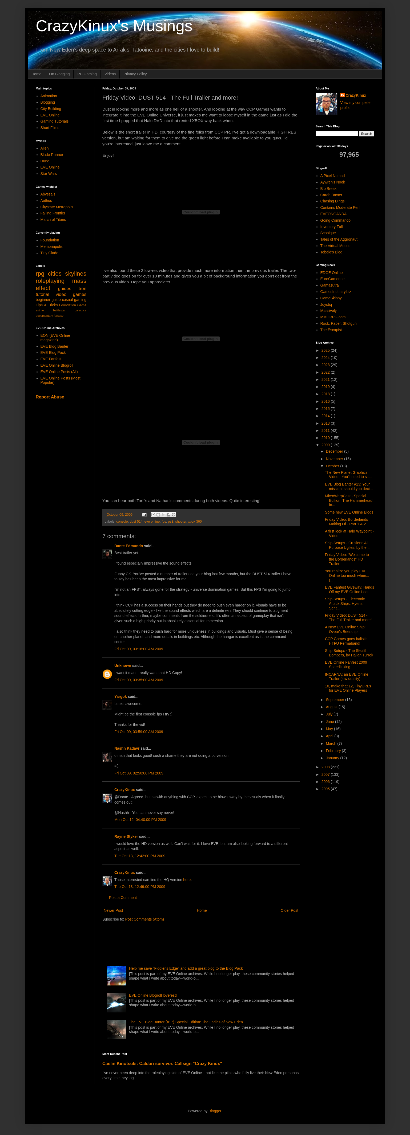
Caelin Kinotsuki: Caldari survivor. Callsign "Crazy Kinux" (162, 1063)
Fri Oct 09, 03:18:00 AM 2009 (138, 649)
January (333, 758)
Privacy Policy (135, 74)
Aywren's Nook (332, 182)
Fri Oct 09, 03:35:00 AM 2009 (138, 680)
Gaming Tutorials (55, 121)
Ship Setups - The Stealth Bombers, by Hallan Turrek (349, 652)
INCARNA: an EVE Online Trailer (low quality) (346, 676)
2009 (326, 445)
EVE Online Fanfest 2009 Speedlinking (346, 664)
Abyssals (48, 194)
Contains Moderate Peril (340, 207)
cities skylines (67, 273)
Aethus (46, 200)
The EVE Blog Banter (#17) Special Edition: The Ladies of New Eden (186, 1022)
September (335, 700)
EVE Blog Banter (55, 346)
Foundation (50, 240)
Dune (45, 161)
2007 (326, 774)
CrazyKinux (124, 790)
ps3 (170, 521)
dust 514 (136, 521)
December (335, 451)
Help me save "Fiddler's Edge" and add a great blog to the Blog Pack (186, 968)
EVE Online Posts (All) (59, 372)
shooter (180, 521)
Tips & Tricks (47, 305)
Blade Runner (52, 154)
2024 (326, 357)
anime (40, 310)
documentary (44, 315)
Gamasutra (329, 285)
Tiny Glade (49, 253)
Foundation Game (72, 305)
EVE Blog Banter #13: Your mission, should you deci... (349, 486)
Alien (45, 148)
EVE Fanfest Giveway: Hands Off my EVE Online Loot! (349, 589)
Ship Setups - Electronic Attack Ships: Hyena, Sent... (345, 603)
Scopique (328, 233)
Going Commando (335, 220)
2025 (326, 350)
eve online (152, 521)
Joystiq (326, 304)
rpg (40, 273)
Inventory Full (331, 227)
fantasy (58, 315)
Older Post (289, 910)
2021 (326, 379)
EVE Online (50, 115)
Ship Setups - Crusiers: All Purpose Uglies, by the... (347, 545)
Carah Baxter (331, 195)
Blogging (48, 102)
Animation (49, 96)
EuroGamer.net (333, 279)
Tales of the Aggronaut (338, 239)
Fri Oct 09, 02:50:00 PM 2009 (138, 773)
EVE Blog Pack (53, 352)
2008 (326, 767)
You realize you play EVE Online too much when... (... (347, 575)
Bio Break (328, 188)
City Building (51, 109)
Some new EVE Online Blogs (349, 512)
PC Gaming (87, 74)
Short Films (50, 128)
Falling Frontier (53, 213)
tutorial (42, 294)
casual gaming (74, 300)
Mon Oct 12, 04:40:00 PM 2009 (140, 819)
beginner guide (48, 300)
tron (82, 288)
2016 (326, 401)
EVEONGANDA (333, 214)
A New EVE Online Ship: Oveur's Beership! (345, 629)
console (122, 521)
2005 (326, 789)
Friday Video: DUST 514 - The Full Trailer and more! (348, 617)
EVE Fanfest (51, 359)
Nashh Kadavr (126, 748)
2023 (326, 365)
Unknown (122, 665)
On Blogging (59, 74)
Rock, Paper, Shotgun (338, 323)
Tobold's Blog (331, 252)
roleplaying (50, 280)
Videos (110, 74)
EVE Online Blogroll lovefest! (153, 995)
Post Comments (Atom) (144, 919)
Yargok (120, 696)
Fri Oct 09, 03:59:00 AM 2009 (138, 732)
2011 (326, 430)
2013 (326, 423)
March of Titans (53, 219)
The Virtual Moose (335, 246)
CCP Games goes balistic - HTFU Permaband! (347, 641)
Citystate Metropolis (57, 207)
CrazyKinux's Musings (114, 26)
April (330, 736)
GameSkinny (331, 298)
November (335, 459)
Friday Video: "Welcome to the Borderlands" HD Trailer (347, 559)
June (330, 721)
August (332, 707)
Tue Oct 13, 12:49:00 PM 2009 (139, 886)
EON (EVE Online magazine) (55, 337)
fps (164, 521)
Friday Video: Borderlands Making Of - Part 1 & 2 (346, 521)
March (331, 743)
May (330, 729)
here (187, 880)
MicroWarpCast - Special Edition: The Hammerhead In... (348, 500)
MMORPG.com (333, 317)
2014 (326, 416)
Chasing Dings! (333, 201)
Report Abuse (50, 396)
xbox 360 (195, 521)
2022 (326, 372)
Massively (328, 310)
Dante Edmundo (128, 546)
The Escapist (331, 330)
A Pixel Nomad (332, 176)
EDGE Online (331, 273)
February (334, 751)
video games (71, 294)
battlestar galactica (69, 310)
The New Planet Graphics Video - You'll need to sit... (348, 474)
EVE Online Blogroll (57, 365)
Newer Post (113, 910)
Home (36, 74)
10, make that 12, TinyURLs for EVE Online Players (348, 688)
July (329, 714)
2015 (326, 408)
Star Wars (49, 173)
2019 (326, 387)
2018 (326, 394)
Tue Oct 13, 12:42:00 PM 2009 (139, 856)
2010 (326, 438)
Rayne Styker (126, 836)
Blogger (214, 1111)
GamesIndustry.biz (335, 291)
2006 (326, 782)
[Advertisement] (199, 942)
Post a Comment (123, 897)
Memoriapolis (52, 246)
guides (64, 288)
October (333, 466)
